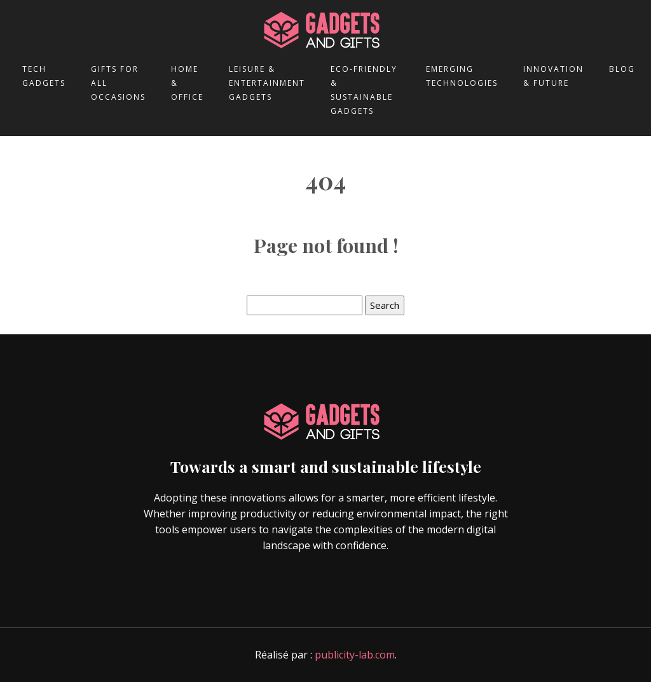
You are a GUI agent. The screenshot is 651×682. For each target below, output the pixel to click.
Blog (622, 69)
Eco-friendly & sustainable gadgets (364, 90)
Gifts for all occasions (118, 83)
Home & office (187, 83)
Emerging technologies (462, 76)
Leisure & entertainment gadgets (267, 83)
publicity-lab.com (355, 655)
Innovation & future (553, 76)
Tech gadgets (43, 76)
